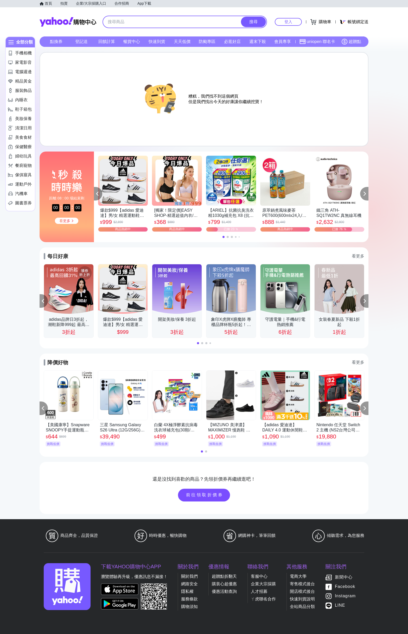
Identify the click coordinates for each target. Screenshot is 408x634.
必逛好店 (232, 41)
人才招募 (259, 591)
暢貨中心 (131, 41)
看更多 (358, 256)
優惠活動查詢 (224, 591)
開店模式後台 (302, 591)
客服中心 (259, 576)
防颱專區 (207, 41)
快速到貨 (157, 41)
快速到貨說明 (302, 599)
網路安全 (189, 584)
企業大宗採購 (263, 584)
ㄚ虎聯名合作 (263, 599)
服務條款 (189, 599)
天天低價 (182, 41)
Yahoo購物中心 (68, 22)
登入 (288, 22)
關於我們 (189, 576)
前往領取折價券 (205, 495)
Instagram (345, 596)
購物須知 (189, 606)
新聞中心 (344, 577)
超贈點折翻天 (224, 576)
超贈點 (351, 42)
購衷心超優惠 (224, 584)
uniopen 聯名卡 (317, 42)
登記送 (81, 41)
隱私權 (187, 591)
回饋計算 (106, 41)
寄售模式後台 (302, 584)
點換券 (56, 41)
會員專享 (282, 41)
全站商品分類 (302, 606)
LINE (340, 605)
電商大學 (298, 576)
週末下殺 (257, 41)
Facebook (345, 586)
